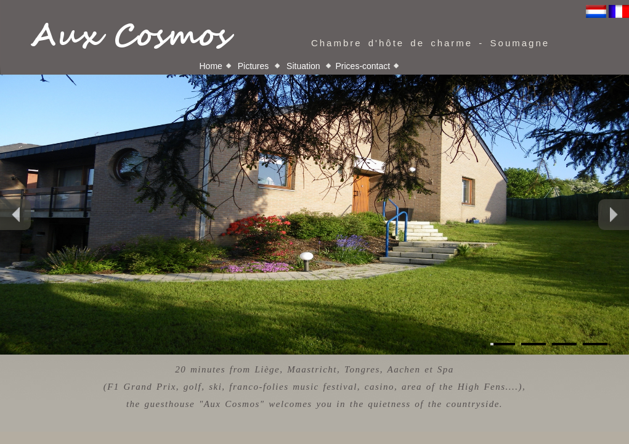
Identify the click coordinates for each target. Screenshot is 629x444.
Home (211, 66)
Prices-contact (362, 66)
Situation (303, 66)
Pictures (253, 66)
